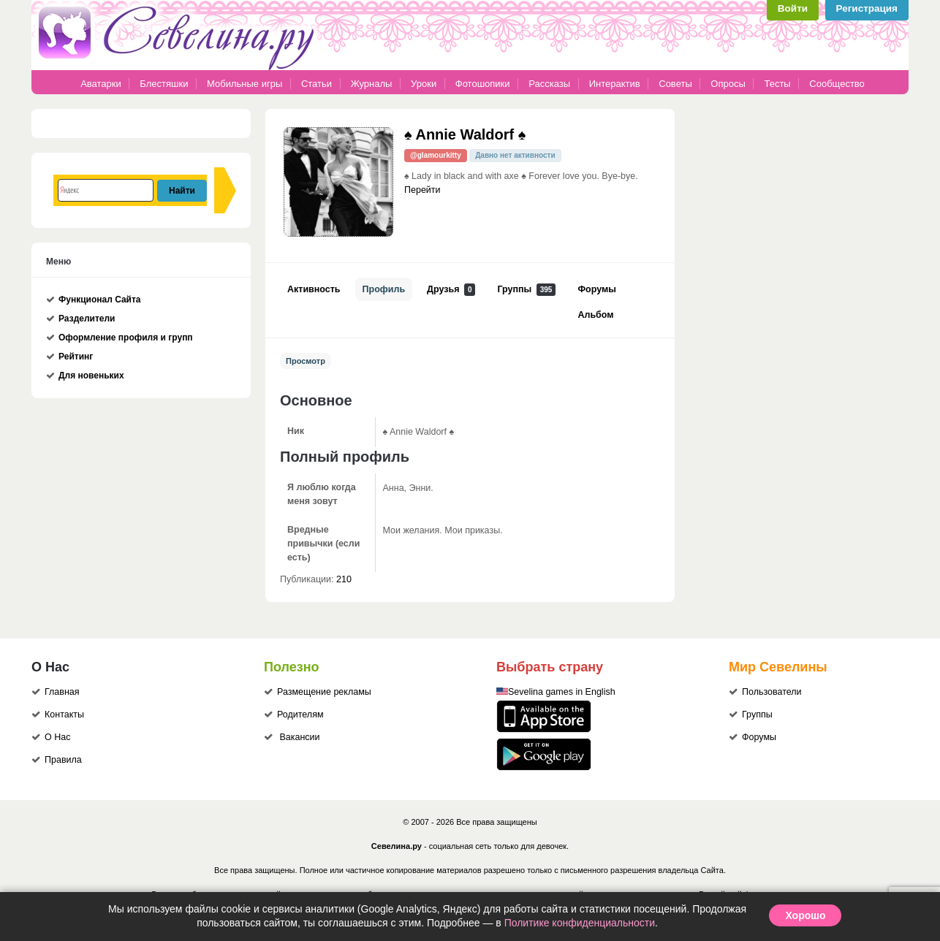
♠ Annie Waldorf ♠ (465, 134)
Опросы (727, 83)
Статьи (316, 83)
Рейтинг (75, 356)
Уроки (423, 83)
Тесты (777, 83)
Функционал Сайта (99, 299)
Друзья (451, 289)
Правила (63, 760)
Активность (314, 289)
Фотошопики (482, 83)
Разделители (86, 318)
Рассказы (550, 83)
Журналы (372, 83)
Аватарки (100, 83)
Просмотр (305, 361)
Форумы (596, 289)
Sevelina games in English (561, 692)
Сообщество (837, 83)
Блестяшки (164, 83)
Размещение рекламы (324, 692)
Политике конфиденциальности (579, 923)
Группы (526, 289)
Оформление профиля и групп (125, 337)
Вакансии (299, 737)
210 (344, 579)
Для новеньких (91, 375)
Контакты (64, 714)
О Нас (57, 737)
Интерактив (614, 83)
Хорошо (805, 915)
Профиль (384, 289)
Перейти (422, 190)
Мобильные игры (244, 83)
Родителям (300, 714)
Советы (675, 83)
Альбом (595, 315)
